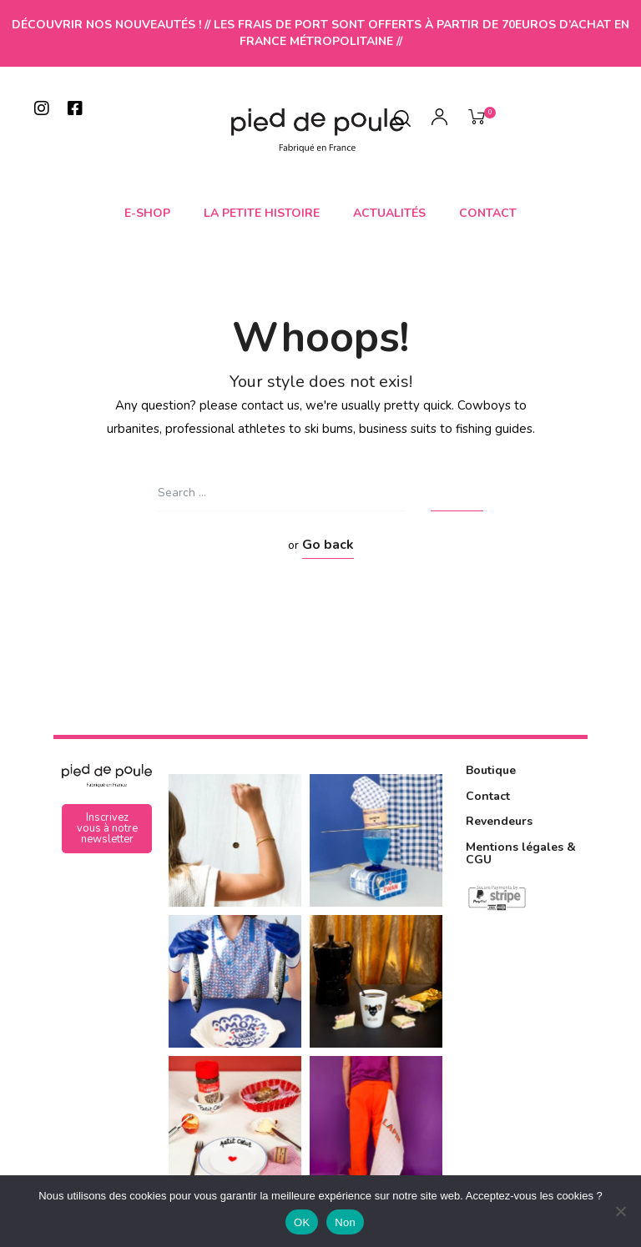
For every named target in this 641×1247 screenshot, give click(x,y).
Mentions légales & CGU (521, 853)
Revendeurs (499, 821)
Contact (488, 213)
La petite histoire (262, 213)
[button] (107, 828)
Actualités (389, 213)
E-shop (147, 213)
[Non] (620, 1211)
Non (345, 1222)
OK (302, 1222)
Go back (328, 545)
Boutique (491, 770)
